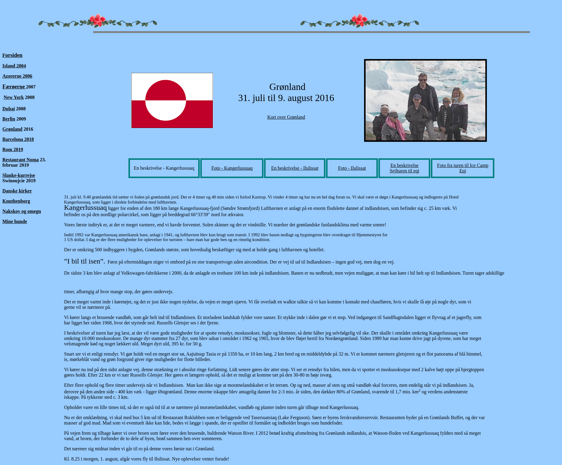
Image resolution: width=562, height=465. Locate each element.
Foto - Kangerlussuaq (232, 168)
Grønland (12, 129)
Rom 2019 (12, 149)
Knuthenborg (16, 201)
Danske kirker (17, 190)
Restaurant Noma (20, 159)
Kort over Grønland (286, 117)
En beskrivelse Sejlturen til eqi (404, 168)
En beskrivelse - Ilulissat (295, 168)
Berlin (8, 118)
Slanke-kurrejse (18, 175)
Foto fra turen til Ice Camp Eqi (462, 168)
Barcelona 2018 (18, 139)
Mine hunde (14, 221)
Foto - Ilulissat (352, 168)
